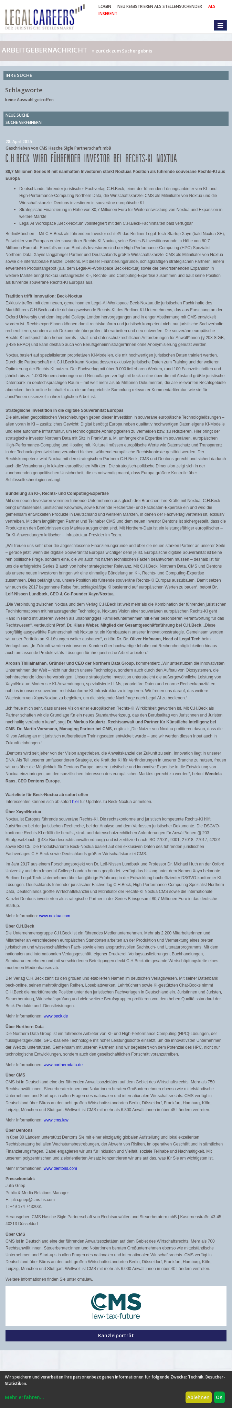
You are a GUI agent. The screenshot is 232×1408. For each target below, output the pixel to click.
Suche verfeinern (24, 122)
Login (104, 6)
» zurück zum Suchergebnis (122, 51)
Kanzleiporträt (116, 1335)
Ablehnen (198, 1397)
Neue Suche (17, 115)
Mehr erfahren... (24, 1397)
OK (219, 1397)
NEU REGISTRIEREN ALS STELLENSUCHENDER (159, 6)
